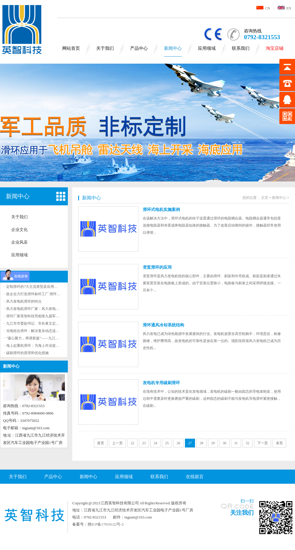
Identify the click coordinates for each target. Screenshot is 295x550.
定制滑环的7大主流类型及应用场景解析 (37, 287)
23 (144, 443)
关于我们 (105, 48)
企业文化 (19, 229)
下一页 (262, 443)
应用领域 (207, 48)
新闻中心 (173, 48)
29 (213, 443)
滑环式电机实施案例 (161, 209)
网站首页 (71, 48)
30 (224, 443)
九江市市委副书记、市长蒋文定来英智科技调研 (43, 323)
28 (201, 443)
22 (132, 443)
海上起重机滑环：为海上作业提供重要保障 (39, 345)
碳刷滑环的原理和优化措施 (27, 353)
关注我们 (242, 512)
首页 (100, 443)
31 (236, 443)
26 (178, 443)
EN (284, 8)
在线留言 (195, 476)
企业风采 (19, 242)
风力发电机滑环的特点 (24, 301)
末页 (279, 443)
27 (190, 443)
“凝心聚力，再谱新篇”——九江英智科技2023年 (43, 338)
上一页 (117, 443)
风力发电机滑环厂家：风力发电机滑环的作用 (41, 309)
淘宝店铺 (274, 48)
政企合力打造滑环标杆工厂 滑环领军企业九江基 (43, 294)
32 (247, 443)
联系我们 (241, 48)
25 (167, 443)
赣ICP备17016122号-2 (106, 524)
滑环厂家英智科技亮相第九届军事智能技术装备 (43, 316)
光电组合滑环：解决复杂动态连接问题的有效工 (43, 331)
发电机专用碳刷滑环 (161, 383)
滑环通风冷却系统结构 (163, 325)
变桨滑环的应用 (157, 267)
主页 (264, 198)
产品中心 (139, 48)
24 (155, 443)
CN (263, 8)
